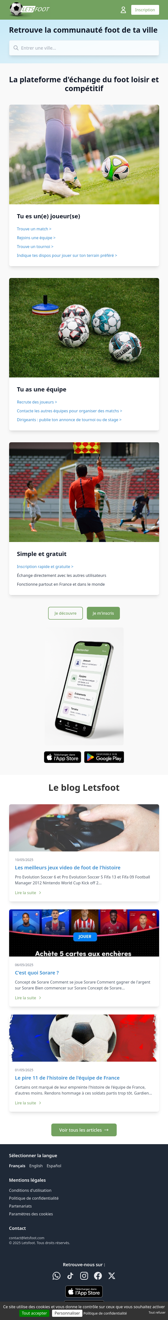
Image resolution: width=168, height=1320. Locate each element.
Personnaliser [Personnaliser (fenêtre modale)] (67, 1313)
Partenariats (20, 1206)
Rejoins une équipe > (36, 237)
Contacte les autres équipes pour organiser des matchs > (69, 411)
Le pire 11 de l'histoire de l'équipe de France (67, 1077)
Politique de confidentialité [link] (105, 1313)
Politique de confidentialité (34, 1198)
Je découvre (65, 613)
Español (54, 1165)
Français (17, 1165)
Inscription (145, 10)
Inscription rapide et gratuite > (45, 566)
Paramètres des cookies (31, 1214)
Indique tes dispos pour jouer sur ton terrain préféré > (67, 255)
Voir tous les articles (84, 1130)
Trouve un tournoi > (35, 246)
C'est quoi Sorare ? (37, 972)
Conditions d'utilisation (30, 1190)
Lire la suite (28, 892)
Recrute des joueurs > (37, 402)
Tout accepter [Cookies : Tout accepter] (34, 1313)
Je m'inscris (103, 613)
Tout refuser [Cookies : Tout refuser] (157, 1312)
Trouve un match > (34, 229)
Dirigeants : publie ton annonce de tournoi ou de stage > (69, 419)
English (36, 1165)
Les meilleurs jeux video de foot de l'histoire (68, 867)
